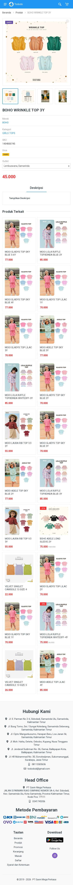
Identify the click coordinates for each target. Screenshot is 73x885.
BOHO (5, 122)
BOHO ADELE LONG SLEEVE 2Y (50, 540)
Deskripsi (36, 188)
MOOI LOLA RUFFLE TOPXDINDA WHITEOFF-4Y (54, 636)
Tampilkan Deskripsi (19, 198)
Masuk (18, 856)
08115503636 (39, 764)
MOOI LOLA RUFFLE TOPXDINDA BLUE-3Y (51, 492)
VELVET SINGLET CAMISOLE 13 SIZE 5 (16, 683)
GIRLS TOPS (8, 133)
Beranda (6, 12)
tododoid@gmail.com (39, 768)
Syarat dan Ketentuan (18, 864)
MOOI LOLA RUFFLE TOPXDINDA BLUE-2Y (51, 253)
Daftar (18, 860)
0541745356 (38, 801)
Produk (19, 12)
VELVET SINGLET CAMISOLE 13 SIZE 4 (16, 588)
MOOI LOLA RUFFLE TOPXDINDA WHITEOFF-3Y (19, 397)
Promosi (18, 847)
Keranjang (18, 851)
